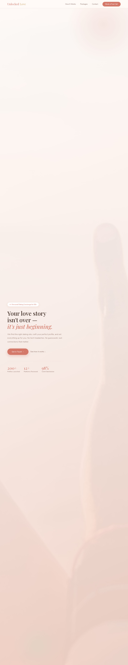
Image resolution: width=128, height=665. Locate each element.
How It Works (70, 4)
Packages (84, 4)
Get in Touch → (18, 352)
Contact (95, 4)
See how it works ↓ (38, 352)
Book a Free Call (111, 4)
